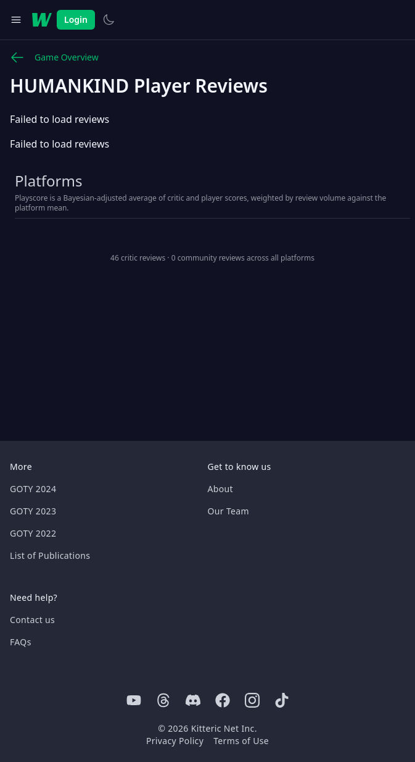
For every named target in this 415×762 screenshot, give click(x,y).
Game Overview (54, 57)
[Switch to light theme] (108, 20)
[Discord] (193, 700)
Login (76, 19)
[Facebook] (222, 700)
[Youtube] (133, 700)
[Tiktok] (281, 700)
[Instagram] (252, 700)
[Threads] (163, 700)
